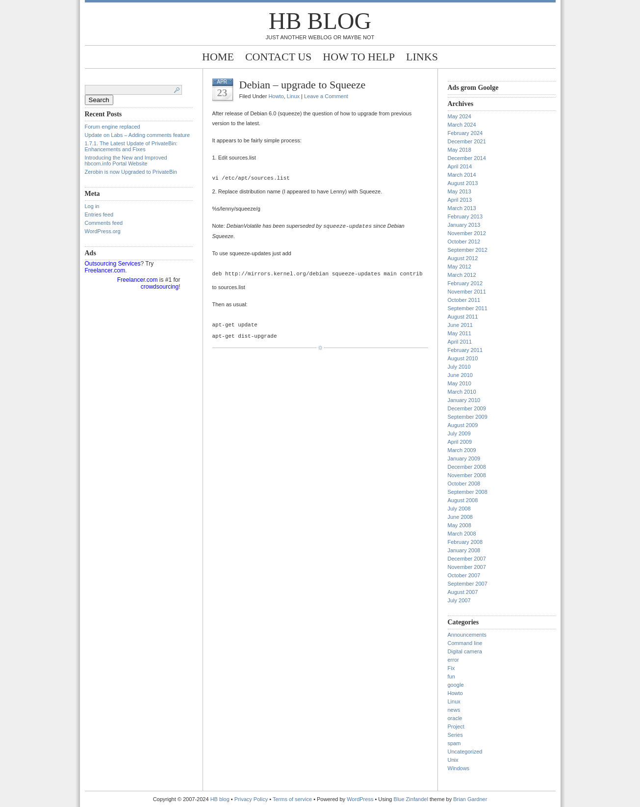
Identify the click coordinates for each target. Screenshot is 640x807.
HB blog (320, 21)
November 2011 (467, 292)
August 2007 (463, 592)
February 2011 (465, 350)
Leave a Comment (326, 96)
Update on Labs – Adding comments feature (137, 135)
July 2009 (459, 433)
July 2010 (459, 367)
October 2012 (464, 241)
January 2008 (464, 550)
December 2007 (467, 559)
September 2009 (467, 417)
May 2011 (459, 333)
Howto (275, 96)
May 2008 (459, 525)
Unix (453, 760)
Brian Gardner (470, 799)
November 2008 (467, 475)
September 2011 (467, 308)
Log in (92, 206)
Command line (465, 643)
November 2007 (467, 567)
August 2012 (463, 258)
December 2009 (467, 408)
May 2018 (459, 150)
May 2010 (459, 383)
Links (422, 57)
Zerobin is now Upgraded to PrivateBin (131, 172)
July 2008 (459, 508)
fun (451, 676)
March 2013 (462, 208)
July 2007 (459, 600)
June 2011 (460, 325)
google (456, 685)
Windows (459, 768)
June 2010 (460, 375)
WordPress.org (103, 231)
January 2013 (464, 225)
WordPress (360, 799)
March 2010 (462, 392)
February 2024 (465, 133)
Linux (293, 96)
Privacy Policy (252, 799)
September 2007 (467, 584)
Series (455, 735)
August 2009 (463, 425)
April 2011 (460, 342)
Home (218, 57)
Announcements (467, 635)
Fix (451, 668)
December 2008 (467, 467)
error (453, 660)
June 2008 (460, 517)
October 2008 (464, 483)
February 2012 (465, 283)
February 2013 (465, 216)
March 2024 (462, 125)
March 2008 (462, 534)
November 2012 (467, 233)
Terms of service (292, 799)
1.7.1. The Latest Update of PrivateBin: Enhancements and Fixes (131, 146)
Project (456, 726)
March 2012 (462, 275)
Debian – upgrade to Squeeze (302, 85)
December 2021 (467, 141)
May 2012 (459, 266)
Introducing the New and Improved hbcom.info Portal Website (126, 160)
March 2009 (462, 450)
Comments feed (104, 223)
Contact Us (278, 57)
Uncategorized (465, 751)
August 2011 (463, 317)
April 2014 (460, 166)
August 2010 (463, 358)
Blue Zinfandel (412, 799)
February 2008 (465, 542)
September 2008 (467, 492)
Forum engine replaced (112, 127)
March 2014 (462, 175)
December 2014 (467, 158)
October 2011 (464, 300)
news (454, 710)
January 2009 (464, 458)
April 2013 (460, 200)
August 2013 (463, 183)
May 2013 (459, 191)
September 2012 (467, 250)
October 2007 (464, 575)
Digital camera (465, 651)
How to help (359, 57)
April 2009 (460, 442)
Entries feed (99, 214)
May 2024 (459, 116)
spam (454, 743)
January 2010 (464, 400)
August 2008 (463, 500)
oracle (455, 718)
